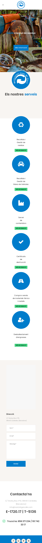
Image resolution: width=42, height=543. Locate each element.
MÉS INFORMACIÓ (21, 150)
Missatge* (21, 450)
